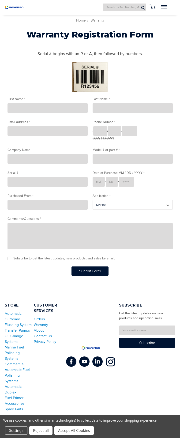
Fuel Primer (14, 397)
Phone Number (104, 122)
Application (102, 196)
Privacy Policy (45, 341)
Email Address (19, 122)
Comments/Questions (24, 219)
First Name (16, 99)
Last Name (101, 99)
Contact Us (43, 335)
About (39, 330)
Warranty (41, 324)
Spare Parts (14, 409)
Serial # (13, 173)
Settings (16, 430)
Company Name (19, 150)
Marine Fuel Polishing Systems (14, 353)
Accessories (14, 403)
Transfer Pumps (17, 330)
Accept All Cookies (74, 430)
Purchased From (21, 196)
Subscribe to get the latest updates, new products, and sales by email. (64, 258)
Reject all (41, 430)
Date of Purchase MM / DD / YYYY (119, 173)
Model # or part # (106, 150)
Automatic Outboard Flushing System (18, 319)
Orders (39, 319)
